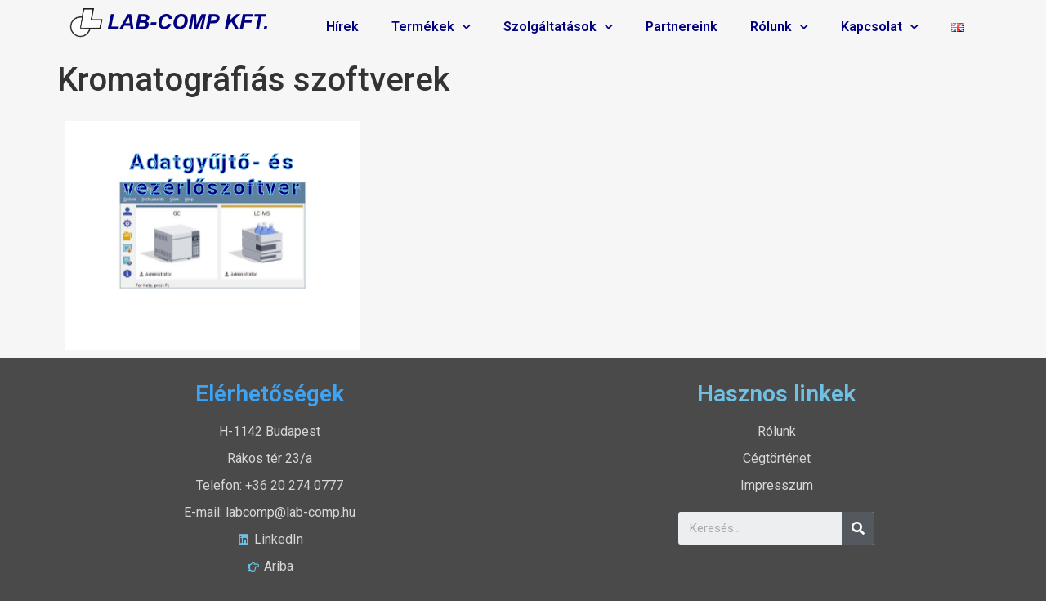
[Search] (858, 528)
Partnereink (681, 26)
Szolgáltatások (558, 26)
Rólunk (779, 26)
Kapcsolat (880, 26)
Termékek (431, 26)
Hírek (342, 26)
